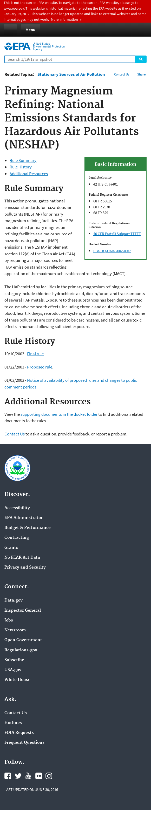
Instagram (48, 776)
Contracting (16, 537)
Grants (11, 547)
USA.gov (12, 670)
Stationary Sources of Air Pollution (71, 74)
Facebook (7, 776)
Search (141, 59)
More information (64, 19)
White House (17, 680)
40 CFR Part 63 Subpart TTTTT (117, 233)
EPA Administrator (23, 518)
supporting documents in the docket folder (59, 414)
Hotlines (13, 723)
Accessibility (17, 508)
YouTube (28, 776)
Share (141, 74)
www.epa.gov (14, 8)
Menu (30, 29)
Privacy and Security (25, 567)
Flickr (38, 776)
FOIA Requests (19, 733)
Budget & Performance (27, 527)
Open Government (23, 640)
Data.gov (13, 600)
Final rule (35, 354)
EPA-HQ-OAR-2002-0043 (112, 250)
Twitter (18, 776)
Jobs (8, 620)
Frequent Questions (24, 742)
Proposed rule (39, 367)
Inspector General (22, 610)
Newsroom (15, 630)
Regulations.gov (20, 650)
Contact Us (121, 74)
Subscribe (14, 660)
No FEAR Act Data (22, 557)
